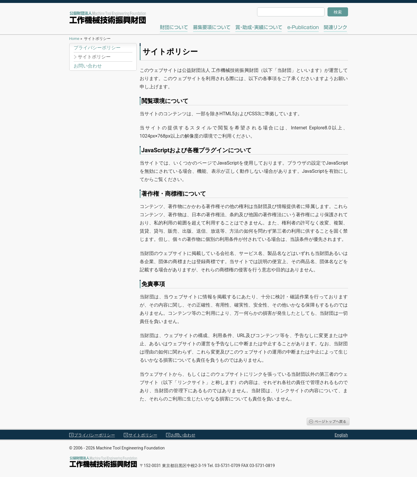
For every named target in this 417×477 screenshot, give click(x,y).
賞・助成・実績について (262, 27)
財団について (176, 27)
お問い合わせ (88, 66)
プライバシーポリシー (97, 47)
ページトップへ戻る (328, 421)
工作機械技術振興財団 (107, 17)
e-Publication (303, 27)
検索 (338, 12)
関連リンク (337, 27)
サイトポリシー (94, 57)
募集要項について (214, 27)
